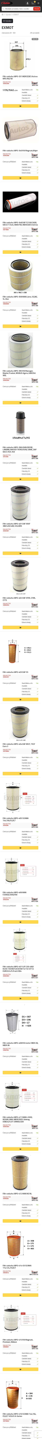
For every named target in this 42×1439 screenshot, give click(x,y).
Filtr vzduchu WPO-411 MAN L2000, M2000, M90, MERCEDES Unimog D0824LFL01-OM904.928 (17, 1119)
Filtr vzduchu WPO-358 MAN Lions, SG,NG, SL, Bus (20, 297)
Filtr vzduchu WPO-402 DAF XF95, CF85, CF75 (19, 599)
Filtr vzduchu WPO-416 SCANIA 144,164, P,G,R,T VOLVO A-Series (19, 1415)
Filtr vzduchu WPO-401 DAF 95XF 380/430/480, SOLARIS (16, 524)
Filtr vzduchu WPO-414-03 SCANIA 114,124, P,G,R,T (17, 1266)
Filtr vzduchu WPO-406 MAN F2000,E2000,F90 (14, 893)
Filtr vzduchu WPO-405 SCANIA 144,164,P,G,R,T (15, 819)
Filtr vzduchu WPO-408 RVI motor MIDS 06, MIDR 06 (20, 1044)
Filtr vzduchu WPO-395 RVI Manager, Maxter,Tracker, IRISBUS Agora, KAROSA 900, (19, 373)
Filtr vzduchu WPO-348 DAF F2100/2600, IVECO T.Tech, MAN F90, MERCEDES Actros (20, 223)
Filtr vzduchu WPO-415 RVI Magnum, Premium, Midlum (18, 1340)
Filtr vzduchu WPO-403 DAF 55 (15, 672)
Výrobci (8, 15)
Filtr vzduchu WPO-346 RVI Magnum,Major (20, 150)
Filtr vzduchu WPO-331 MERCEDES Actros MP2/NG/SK (20, 77)
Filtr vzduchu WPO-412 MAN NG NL (17, 1193)
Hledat (36, 9)
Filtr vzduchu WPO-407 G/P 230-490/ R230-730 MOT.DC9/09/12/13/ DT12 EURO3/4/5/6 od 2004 (18, 969)
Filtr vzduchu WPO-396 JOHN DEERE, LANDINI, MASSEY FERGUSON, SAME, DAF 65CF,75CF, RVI (20, 449)
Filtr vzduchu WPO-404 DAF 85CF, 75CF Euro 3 (19, 745)
